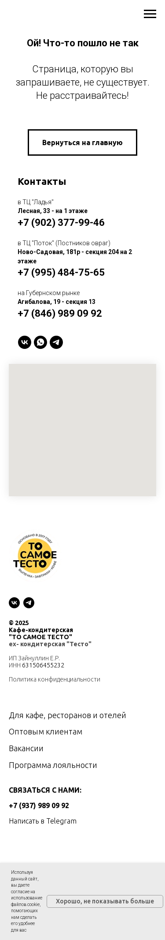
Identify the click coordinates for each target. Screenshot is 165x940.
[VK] (24, 342)
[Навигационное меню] (150, 14)
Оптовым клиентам (45, 731)
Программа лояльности (53, 764)
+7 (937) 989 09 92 (39, 805)
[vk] (14, 602)
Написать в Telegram (43, 821)
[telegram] (56, 342)
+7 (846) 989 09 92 (60, 313)
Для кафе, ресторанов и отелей (67, 715)
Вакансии (26, 748)
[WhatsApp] (40, 342)
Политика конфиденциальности (54, 679)
